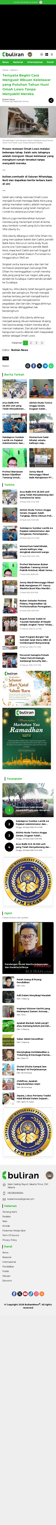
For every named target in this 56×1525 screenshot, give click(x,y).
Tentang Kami (9, 1212)
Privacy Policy (9, 1240)
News (5, 1252)
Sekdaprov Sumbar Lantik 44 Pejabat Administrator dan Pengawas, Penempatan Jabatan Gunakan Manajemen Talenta (13, 440)
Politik (5, 1271)
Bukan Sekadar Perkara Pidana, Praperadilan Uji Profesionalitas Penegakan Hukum (35, 605)
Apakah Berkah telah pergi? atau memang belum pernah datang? (33, 1025)
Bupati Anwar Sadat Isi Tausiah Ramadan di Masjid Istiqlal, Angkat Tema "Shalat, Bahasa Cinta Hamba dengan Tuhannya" (36, 624)
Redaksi (6, 1216)
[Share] (51, 100)
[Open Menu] (47, 54)
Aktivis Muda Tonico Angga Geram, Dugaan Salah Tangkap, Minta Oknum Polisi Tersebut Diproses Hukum (40, 405)
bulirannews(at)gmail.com (20, 1199)
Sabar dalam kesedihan (30, 1039)
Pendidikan (8, 1266)
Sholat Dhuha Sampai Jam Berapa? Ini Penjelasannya (31, 1068)
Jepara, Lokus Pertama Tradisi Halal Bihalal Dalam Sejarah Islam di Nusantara (34, 1097)
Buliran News (8, 99)
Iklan (4, 1221)
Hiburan (6, 1276)
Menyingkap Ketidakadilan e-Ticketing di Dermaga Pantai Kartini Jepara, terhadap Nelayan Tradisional (33, 1054)
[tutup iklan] (40, 2)
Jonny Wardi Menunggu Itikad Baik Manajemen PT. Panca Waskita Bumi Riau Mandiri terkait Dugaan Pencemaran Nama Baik (41, 474)
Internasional (9, 1262)
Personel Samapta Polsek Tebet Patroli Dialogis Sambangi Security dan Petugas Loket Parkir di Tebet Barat (34, 661)
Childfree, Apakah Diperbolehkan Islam (28, 1083)
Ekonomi (7, 1280)
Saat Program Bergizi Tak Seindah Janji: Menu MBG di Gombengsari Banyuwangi (35, 640)
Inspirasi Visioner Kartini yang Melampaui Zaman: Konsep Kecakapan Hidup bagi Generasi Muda (35, 1010)
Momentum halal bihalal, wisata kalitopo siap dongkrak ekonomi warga (40, 440)
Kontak (6, 1226)
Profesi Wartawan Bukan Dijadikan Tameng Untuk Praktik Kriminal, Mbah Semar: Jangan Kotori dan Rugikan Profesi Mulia (14, 474)
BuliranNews (32, 1304)
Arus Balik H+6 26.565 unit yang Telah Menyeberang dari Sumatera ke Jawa (13, 405)
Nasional (6, 1257)
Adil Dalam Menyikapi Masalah (34, 995)
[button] (41, 54)
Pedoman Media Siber (14, 1230)
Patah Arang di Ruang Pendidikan (29, 981)
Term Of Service (10, 1235)
